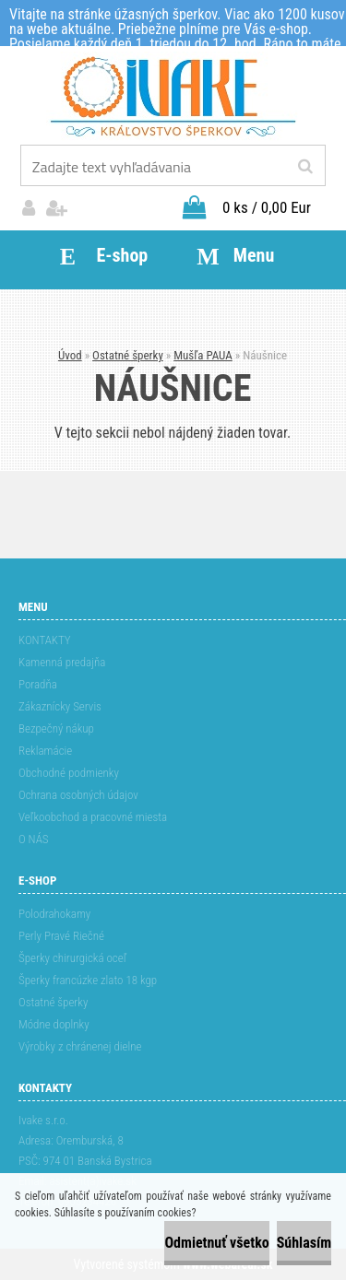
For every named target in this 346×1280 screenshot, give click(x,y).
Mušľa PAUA (203, 355)
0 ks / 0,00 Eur (266, 207)
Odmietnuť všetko (216, 1242)
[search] (305, 166)
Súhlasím (304, 1242)
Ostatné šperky (127, 355)
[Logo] (173, 97)
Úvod (70, 355)
